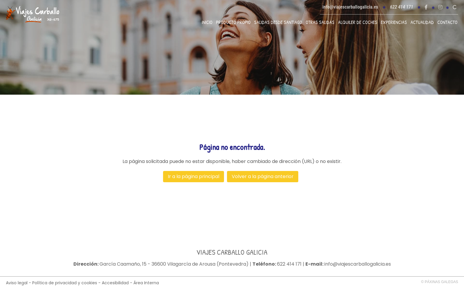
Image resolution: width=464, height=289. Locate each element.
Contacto (447, 22)
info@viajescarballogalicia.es (350, 7)
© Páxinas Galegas (439, 282)
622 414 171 (289, 264)
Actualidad (422, 22)
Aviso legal (17, 283)
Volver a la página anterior (263, 176)
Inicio (207, 22)
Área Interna (146, 283)
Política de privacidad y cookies (64, 283)
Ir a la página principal (193, 176)
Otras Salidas (320, 22)
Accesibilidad (115, 283)
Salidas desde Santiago (278, 22)
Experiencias (394, 22)
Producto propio (233, 22)
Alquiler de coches (357, 22)
